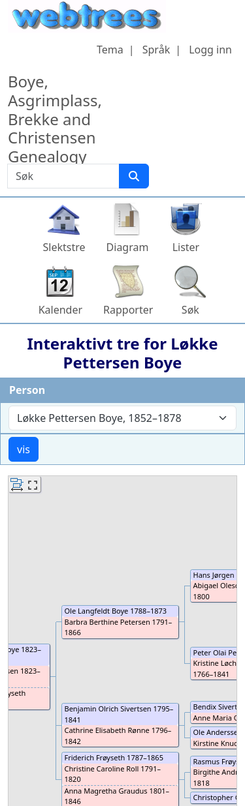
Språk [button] (156, 49)
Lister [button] (186, 247)
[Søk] (134, 176)
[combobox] (122, 418)
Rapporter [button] (128, 310)
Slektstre (64, 247)
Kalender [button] (60, 310)
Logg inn (210, 49)
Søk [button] (190, 310)
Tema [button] (110, 49)
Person (27, 390)
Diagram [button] (127, 247)
